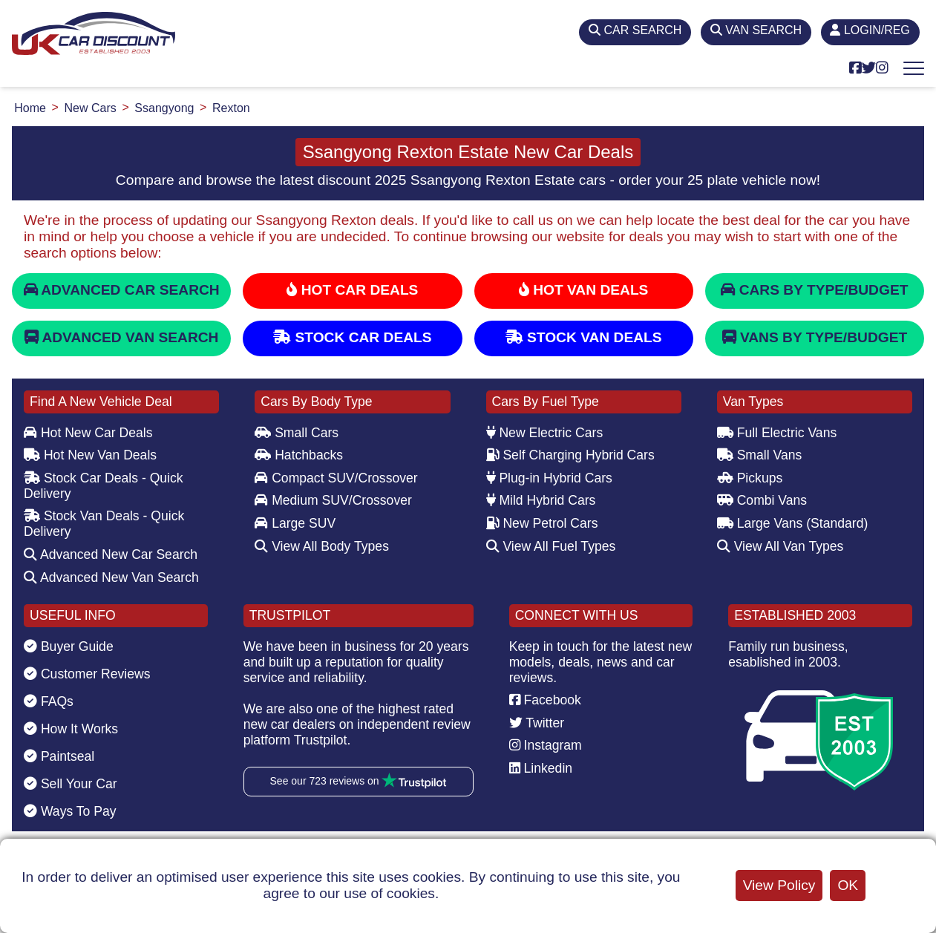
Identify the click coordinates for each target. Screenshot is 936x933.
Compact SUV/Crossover (336, 478)
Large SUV (295, 523)
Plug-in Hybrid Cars (549, 478)
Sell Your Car (70, 783)
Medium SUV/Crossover (333, 500)
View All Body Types (322, 546)
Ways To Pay (70, 811)
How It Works (71, 728)
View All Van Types (780, 546)
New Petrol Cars (542, 523)
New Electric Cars (544, 432)
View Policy (779, 885)
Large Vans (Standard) (792, 523)
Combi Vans (762, 500)
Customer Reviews (87, 674)
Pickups (750, 478)
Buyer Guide (69, 646)
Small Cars (296, 432)
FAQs (48, 701)
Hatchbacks (299, 455)
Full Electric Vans (777, 432)
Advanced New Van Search (111, 577)
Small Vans (759, 455)
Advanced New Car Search (110, 554)
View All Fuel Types (551, 546)
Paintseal (59, 756)
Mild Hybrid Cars (541, 500)
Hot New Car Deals (88, 432)
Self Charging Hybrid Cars (570, 455)
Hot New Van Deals (90, 455)
